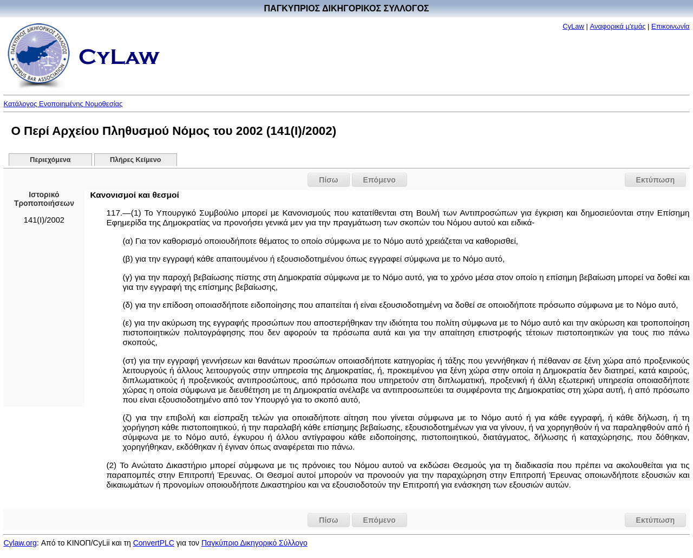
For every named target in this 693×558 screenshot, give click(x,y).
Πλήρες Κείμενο (135, 160)
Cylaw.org (19, 542)
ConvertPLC (153, 542)
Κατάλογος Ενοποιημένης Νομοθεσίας (62, 104)
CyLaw (573, 26)
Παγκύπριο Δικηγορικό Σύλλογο (254, 542)
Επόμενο (379, 180)
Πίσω (328, 180)
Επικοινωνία (670, 26)
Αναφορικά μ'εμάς (618, 26)
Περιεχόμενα (50, 160)
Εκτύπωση (655, 180)
